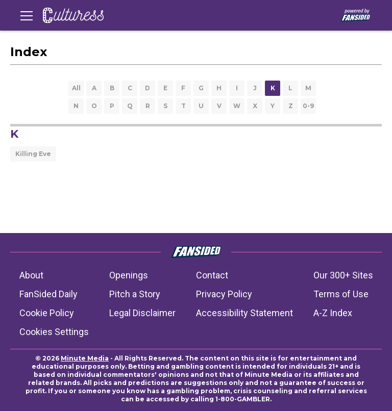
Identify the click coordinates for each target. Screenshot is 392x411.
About (31, 275)
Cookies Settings (54, 331)
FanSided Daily (48, 294)
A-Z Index (332, 312)
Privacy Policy (224, 294)
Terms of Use (341, 294)
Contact (212, 275)
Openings (128, 275)
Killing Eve (33, 154)
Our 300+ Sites (343, 275)
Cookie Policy (46, 312)
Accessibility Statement (244, 312)
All (76, 88)
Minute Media (85, 358)
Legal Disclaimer (142, 312)
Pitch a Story (134, 294)
